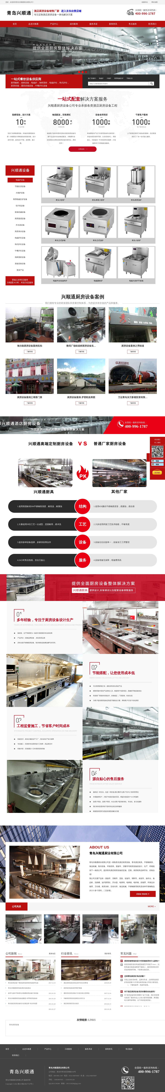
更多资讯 (107, 952)
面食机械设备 (20, 211)
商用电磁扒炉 (118, 77)
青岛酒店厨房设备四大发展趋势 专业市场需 (31, 1003)
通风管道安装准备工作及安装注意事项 (87, 993)
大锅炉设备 (20, 192)
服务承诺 (93, 24)
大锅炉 (109, 77)
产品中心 (54, 24)
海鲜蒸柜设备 (20, 256)
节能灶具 (130, 77)
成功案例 (74, 24)
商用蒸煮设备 (20, 218)
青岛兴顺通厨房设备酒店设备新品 (31, 988)
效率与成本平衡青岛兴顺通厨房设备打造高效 (31, 993)
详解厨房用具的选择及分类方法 (87, 998)
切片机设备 (20, 205)
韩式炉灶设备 (20, 243)
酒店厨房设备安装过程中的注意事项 (87, 982)
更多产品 (20, 269)
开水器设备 (20, 224)
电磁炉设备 (20, 179)
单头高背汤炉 (136, 182)
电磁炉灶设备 (20, 237)
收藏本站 (145, 2)
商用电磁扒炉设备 (20, 198)
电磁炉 (101, 77)
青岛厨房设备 (19, 12)
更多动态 (52, 952)
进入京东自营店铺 (71, 11)
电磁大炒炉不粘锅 (136, 263)
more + (152, 905)
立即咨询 (81, 148)
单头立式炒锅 (60, 222)
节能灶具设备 (20, 185)
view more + (142, 893)
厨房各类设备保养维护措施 (87, 988)
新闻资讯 (113, 24)
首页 (15, 24)
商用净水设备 (20, 230)
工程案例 (68, 1048)
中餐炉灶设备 (20, 250)
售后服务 (133, 24)
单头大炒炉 (60, 182)
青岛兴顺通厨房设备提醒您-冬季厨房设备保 (31, 998)
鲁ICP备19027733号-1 (25, 1083)
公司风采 (16, 905)
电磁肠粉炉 (98, 263)
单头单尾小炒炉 (98, 182)
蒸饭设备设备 (20, 263)
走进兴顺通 (33, 24)
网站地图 (155, 2)
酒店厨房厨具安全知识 (87, 1003)
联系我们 (152, 24)
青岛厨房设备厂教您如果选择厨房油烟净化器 (31, 982)
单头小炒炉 (136, 222)
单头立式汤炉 (98, 222)
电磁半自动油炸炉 (60, 263)
